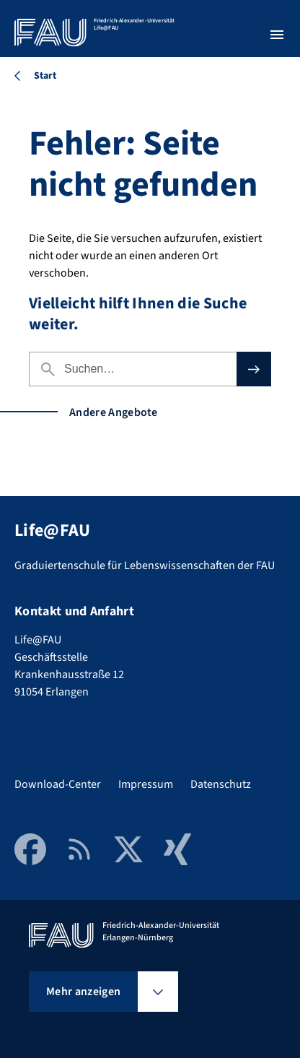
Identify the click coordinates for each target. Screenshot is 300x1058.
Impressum (145, 784)
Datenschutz (220, 784)
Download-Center (57, 784)
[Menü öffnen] (277, 35)
